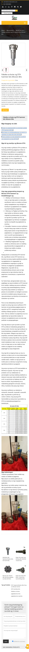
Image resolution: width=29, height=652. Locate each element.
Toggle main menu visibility (25, 22)
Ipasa (6, 643)
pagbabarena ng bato (16, 598)
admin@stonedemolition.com (10, 1)
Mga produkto (10, 30)
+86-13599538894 (7, 4)
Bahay (3, 30)
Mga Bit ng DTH (20, 30)
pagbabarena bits (15, 596)
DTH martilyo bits (15, 591)
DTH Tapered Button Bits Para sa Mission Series (19, 588)
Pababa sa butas (15, 594)
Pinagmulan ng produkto (8, 82)
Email (5, 112)
